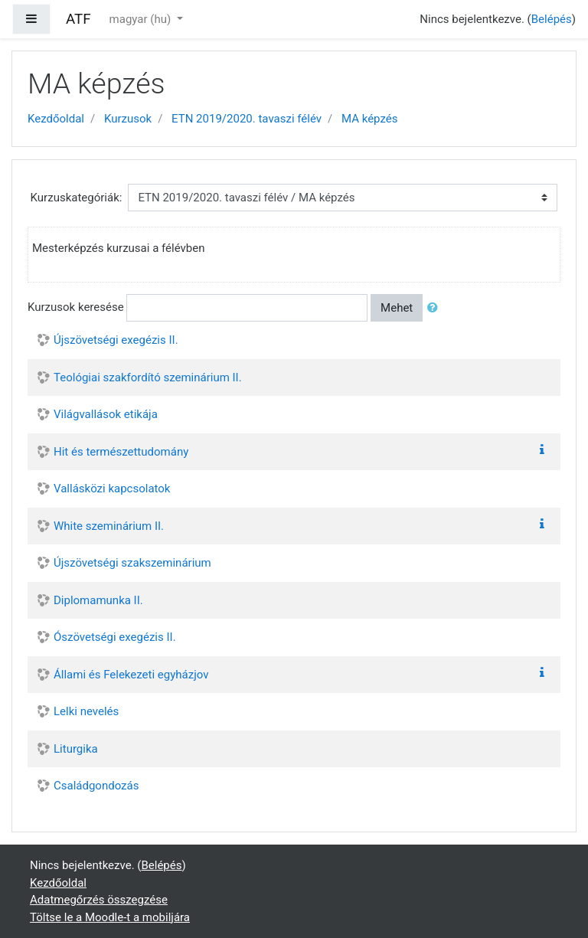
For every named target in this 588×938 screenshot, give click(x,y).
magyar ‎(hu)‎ (141, 19)
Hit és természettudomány (121, 452)
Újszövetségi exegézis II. (116, 340)
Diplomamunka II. (98, 600)
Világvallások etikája (106, 414)
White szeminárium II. (109, 526)
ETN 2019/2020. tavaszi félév (247, 119)
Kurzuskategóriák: (76, 197)
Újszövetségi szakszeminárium (132, 563)
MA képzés (369, 119)
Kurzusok (128, 119)
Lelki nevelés (86, 711)
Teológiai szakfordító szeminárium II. (148, 377)
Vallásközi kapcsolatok (112, 488)
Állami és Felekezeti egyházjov (131, 674)
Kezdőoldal (56, 119)
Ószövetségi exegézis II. (115, 637)
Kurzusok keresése (76, 307)
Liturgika (76, 749)
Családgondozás (96, 786)
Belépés (551, 19)
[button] (436, 308)
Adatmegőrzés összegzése (99, 900)
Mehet (397, 308)
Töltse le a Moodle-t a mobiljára (110, 917)
